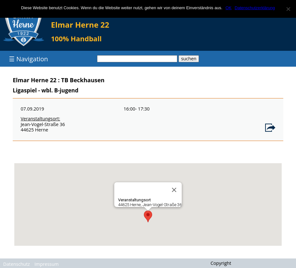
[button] (148, 216)
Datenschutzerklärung (255, 7)
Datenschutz (16, 264)
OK (229, 7)
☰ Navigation (28, 59)
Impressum (46, 264)
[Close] (174, 190)
